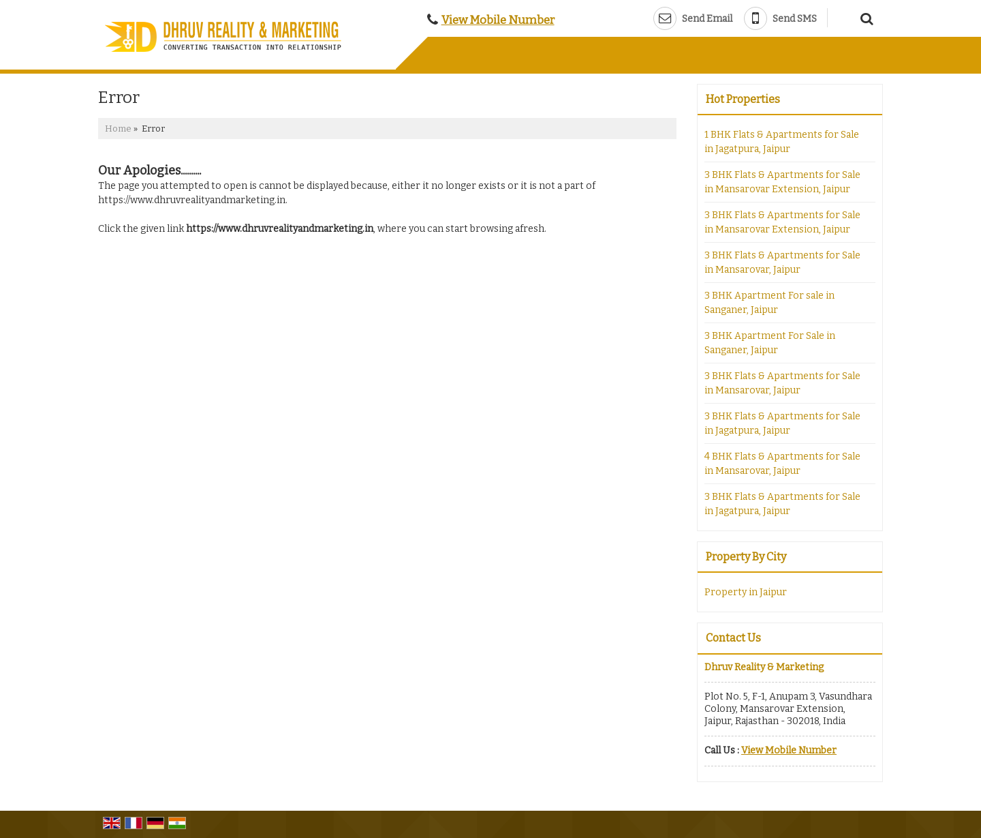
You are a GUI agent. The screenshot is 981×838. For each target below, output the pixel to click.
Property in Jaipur (745, 592)
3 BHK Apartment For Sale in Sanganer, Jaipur (769, 343)
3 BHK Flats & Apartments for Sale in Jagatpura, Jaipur (782, 423)
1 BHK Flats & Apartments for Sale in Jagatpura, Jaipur (781, 142)
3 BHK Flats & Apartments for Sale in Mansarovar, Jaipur (782, 262)
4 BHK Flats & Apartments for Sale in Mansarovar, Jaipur (782, 464)
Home (118, 128)
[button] (498, 20)
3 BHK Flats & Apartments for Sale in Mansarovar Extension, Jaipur (782, 182)
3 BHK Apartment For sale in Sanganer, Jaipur (769, 303)
